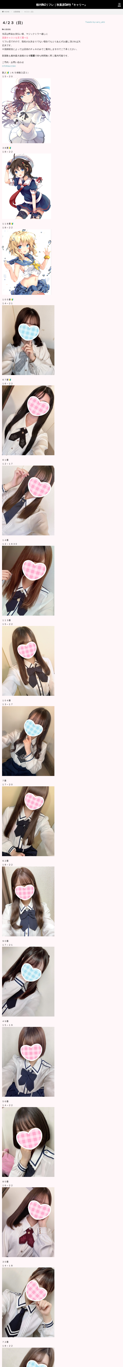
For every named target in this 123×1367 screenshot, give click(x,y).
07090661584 (9, 66)
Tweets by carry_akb (95, 22)
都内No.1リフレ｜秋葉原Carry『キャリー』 (61, 4)
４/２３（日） (29, 12)
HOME (6, 11)
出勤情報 (16, 12)
